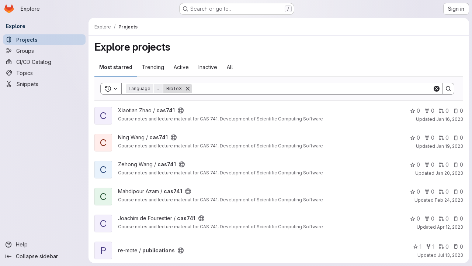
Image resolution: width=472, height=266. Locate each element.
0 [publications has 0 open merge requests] (444, 246)
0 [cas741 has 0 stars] (415, 111)
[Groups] (44, 50)
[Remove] (187, 88)
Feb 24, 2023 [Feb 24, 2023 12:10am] (449, 200)
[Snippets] (44, 84)
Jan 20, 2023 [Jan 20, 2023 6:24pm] (449, 173)
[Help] (44, 244)
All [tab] (230, 67)
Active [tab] (181, 67)
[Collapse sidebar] (44, 256)
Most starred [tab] (115, 67)
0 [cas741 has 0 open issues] (458, 111)
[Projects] (44, 39)
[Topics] (44, 73)
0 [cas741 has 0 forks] (429, 111)
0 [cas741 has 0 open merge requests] (444, 111)
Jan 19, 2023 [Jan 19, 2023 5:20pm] (449, 146)
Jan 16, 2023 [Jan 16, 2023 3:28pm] (449, 119)
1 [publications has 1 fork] (430, 246)
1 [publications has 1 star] (417, 246)
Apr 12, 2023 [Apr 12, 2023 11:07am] (450, 227)
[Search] (312, 88)
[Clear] (436, 88)
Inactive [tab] (207, 67)
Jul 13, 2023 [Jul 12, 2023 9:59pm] (450, 255)
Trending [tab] (153, 67)
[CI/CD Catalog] (44, 62)
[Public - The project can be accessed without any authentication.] (181, 110)
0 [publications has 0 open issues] (458, 246)
